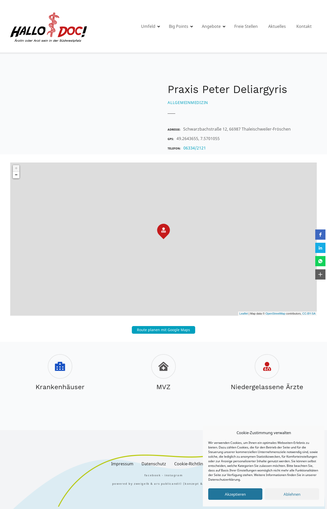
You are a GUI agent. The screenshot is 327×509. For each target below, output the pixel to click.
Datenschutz (154, 464)
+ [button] (16, 168)
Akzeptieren (235, 494)
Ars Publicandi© (168, 483)
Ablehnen (292, 494)
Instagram (174, 475)
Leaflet (243, 313)
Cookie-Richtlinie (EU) (195, 464)
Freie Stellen (246, 26)
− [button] (16, 175)
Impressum (122, 464)
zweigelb (141, 483)
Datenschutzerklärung (224, 479)
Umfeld (148, 26)
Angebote (211, 26)
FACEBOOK (152, 475)
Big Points (178, 26)
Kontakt (304, 26)
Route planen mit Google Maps (163, 329)
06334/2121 (194, 148)
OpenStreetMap (275, 313)
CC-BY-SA (309, 313)
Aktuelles (277, 26)
